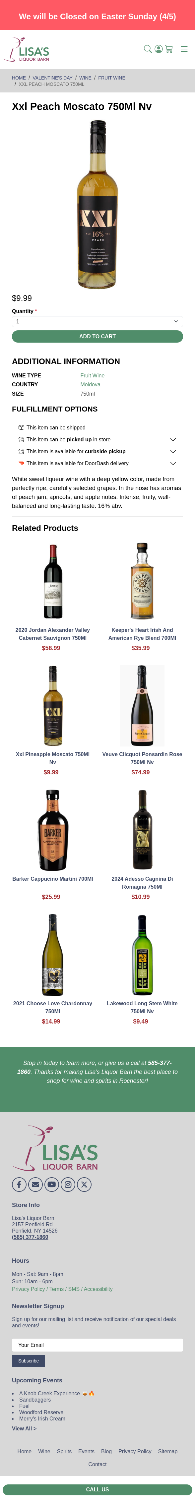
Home (25, 1451)
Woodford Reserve (41, 1412)
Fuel (24, 1406)
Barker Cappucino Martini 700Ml (52, 879)
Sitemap (168, 1451)
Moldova (90, 384)
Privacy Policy (135, 1451)
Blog (106, 1451)
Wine (44, 1451)
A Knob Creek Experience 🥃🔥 (57, 1393)
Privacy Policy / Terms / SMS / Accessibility (62, 1289)
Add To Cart (97, 336)
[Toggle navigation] (184, 49)
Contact (97, 1464)
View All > (24, 1428)
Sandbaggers (35, 1400)
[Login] (158, 49)
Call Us (97, 1489)
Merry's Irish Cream (42, 1418)
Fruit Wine (92, 375)
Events (86, 1451)
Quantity (24, 311)
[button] (148, 49)
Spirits (64, 1451)
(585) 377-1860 (30, 1237)
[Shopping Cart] (169, 49)
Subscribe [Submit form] (28, 1360)
